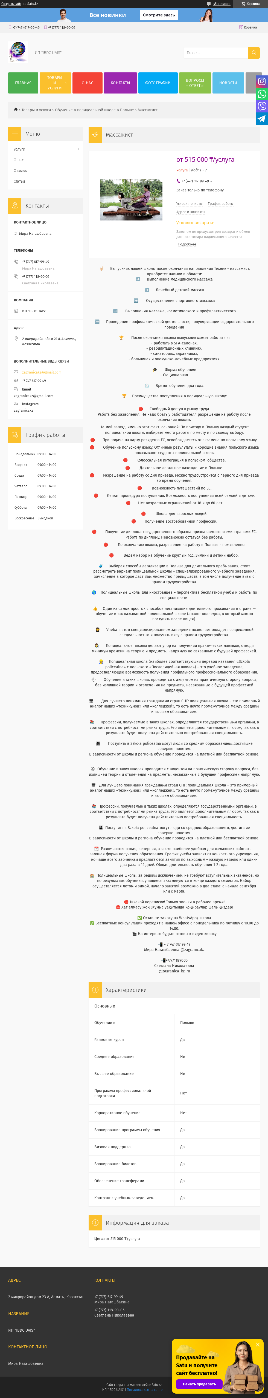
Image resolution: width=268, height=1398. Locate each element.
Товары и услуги (54, 82)
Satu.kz (157, 1385)
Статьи (19, 181)
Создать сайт (11, 4)
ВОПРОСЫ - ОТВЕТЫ (195, 83)
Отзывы (21, 170)
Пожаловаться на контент (146, 1390)
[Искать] (254, 53)
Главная (23, 83)
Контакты (120, 83)
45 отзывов (222, 4)
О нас (87, 83)
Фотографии (158, 83)
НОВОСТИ (228, 83)
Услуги (19, 149)
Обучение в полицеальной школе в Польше (94, 110)
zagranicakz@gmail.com (42, 372)
